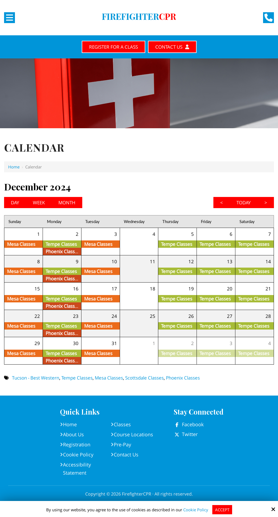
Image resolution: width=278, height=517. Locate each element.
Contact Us (172, 47)
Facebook (193, 424)
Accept (222, 509)
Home (14, 167)
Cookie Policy (195, 509)
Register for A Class (113, 47)
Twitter (190, 434)
